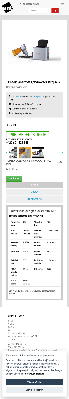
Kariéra (11, 327)
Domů (10, 321)
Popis (34, 185)
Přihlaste (16, 96)
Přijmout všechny (34, 382)
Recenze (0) (34, 199)
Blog (10, 330)
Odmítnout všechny (34, 390)
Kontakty (11, 339)
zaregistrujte (38, 96)
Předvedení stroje (28, 134)
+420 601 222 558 (17, 142)
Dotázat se (14, 178)
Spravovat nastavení (35, 374)
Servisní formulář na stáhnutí (22, 336)
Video (12, 125)
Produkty (11, 324)
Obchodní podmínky (16, 333)
